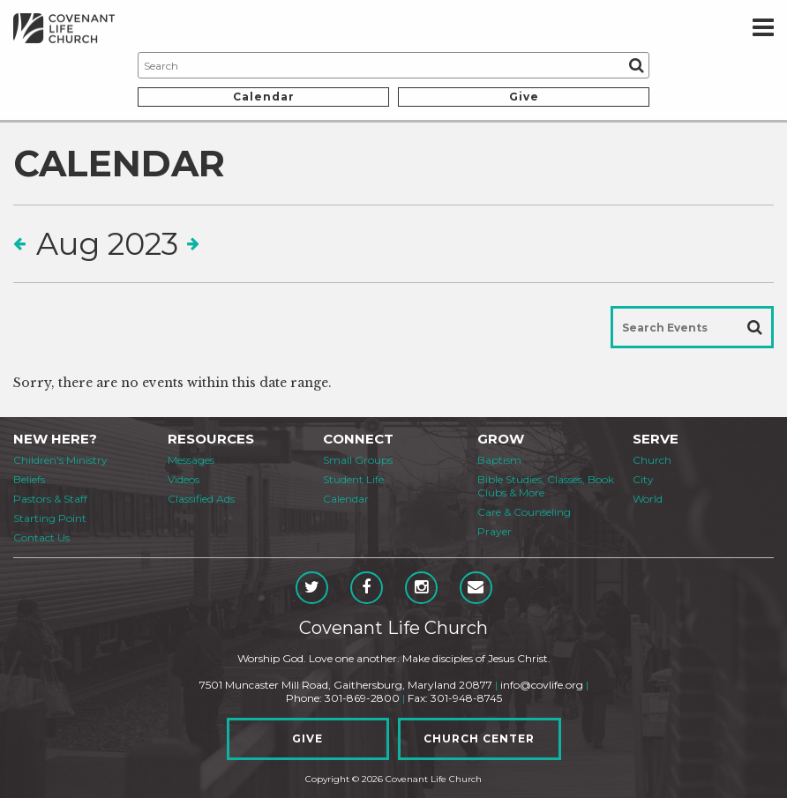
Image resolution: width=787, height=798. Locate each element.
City (643, 479)
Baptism (499, 459)
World (648, 498)
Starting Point (49, 518)
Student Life (353, 479)
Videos (183, 479)
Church (652, 459)
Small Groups (358, 459)
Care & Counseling (524, 511)
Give (524, 96)
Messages (191, 459)
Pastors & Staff (50, 498)
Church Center (479, 738)
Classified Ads (201, 498)
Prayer (494, 531)
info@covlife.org (541, 684)
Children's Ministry (60, 459)
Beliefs (29, 479)
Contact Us (41, 537)
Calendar (264, 96)
